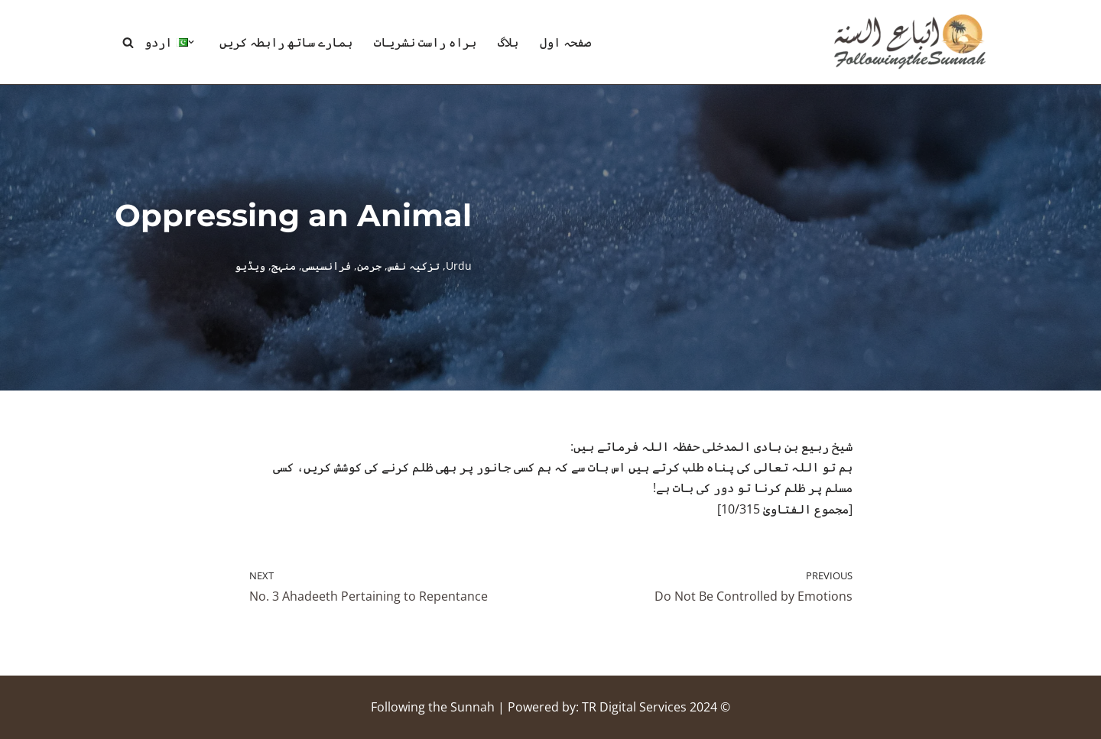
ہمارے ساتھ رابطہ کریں (285, 42)
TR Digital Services (634, 706)
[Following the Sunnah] (909, 42)
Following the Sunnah (433, 706)
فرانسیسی (326, 265)
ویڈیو (250, 265)
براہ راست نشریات (425, 42)
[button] (191, 42)
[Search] (128, 42)
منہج (283, 265)
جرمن (369, 265)
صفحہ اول (565, 42)
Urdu (459, 265)
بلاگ (508, 42)
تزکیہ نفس (414, 265)
